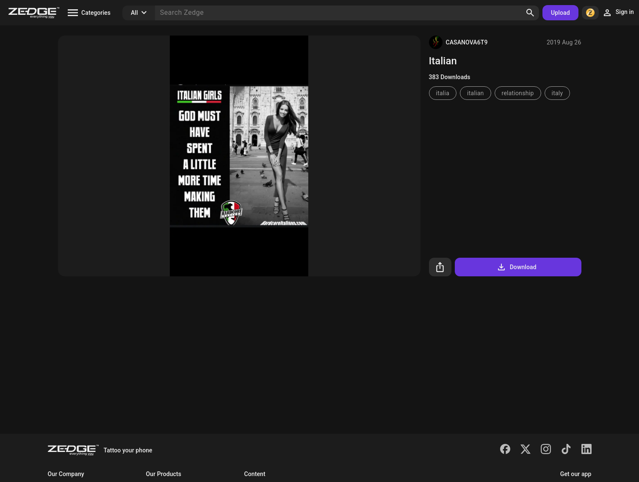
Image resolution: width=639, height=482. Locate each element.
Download (516, 267)
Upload (560, 12)
